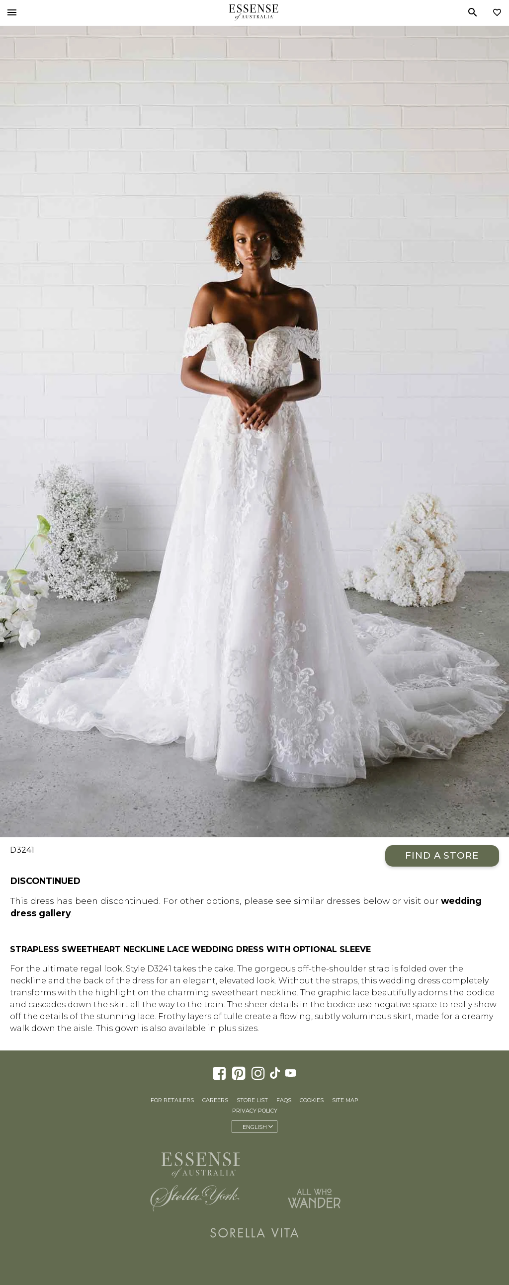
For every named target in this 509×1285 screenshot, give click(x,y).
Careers (215, 1100)
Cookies (312, 1100)
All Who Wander (314, 1198)
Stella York (195, 1198)
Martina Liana (314, 1161)
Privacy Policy (254, 1110)
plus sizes (237, 1028)
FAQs (283, 1100)
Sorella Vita (254, 1233)
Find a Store (442, 855)
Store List (252, 1100)
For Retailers (172, 1100)
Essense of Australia (253, 12)
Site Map (345, 1100)
